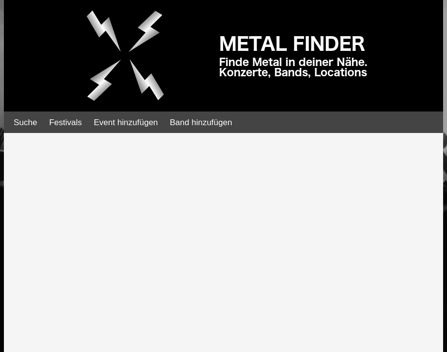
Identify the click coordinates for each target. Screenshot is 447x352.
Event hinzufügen (126, 122)
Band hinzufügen (201, 122)
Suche (25, 122)
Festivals (65, 122)
